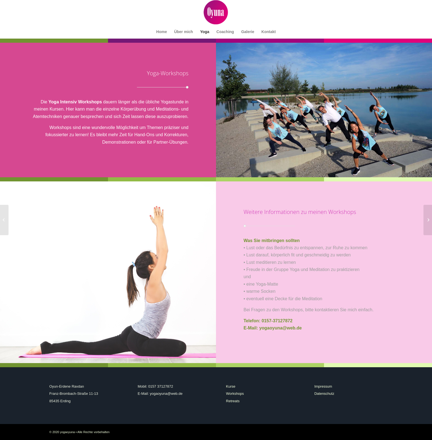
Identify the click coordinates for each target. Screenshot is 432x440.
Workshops (235, 393)
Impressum (323, 386)
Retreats (232, 401)
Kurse (230, 386)
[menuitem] (162, 32)
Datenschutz (324, 393)
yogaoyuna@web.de (280, 328)
